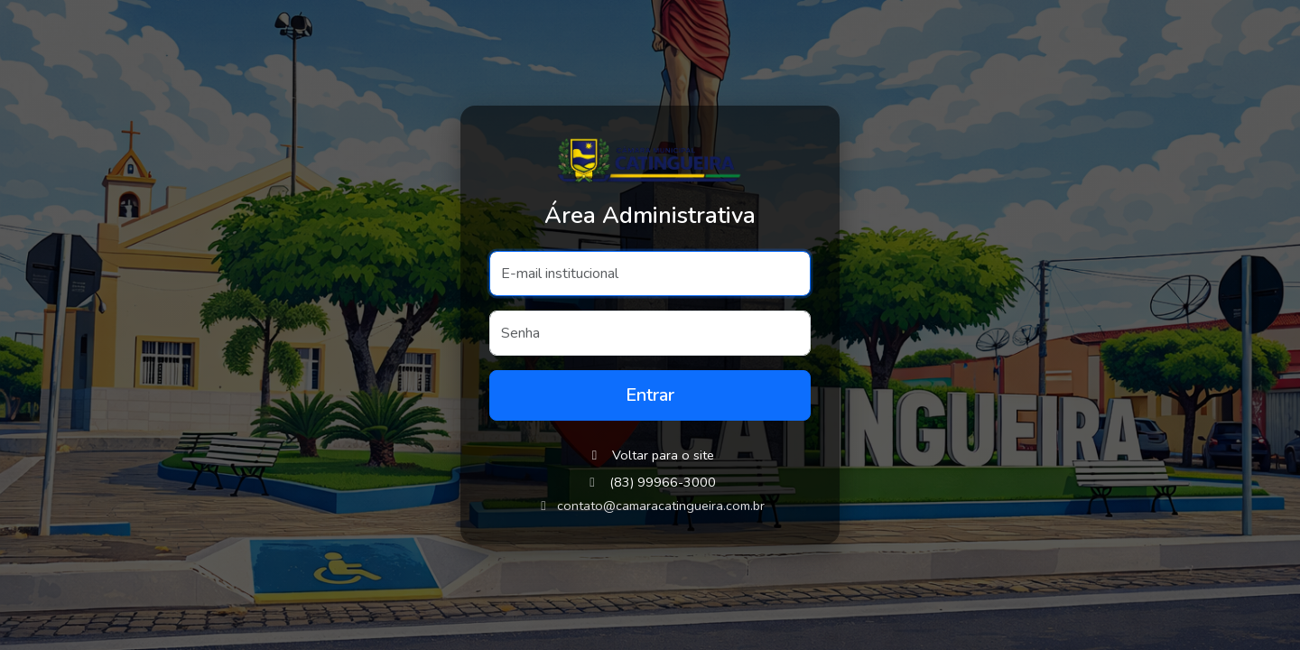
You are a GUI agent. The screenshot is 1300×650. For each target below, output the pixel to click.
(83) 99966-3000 (662, 482)
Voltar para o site (650, 455)
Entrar (650, 395)
